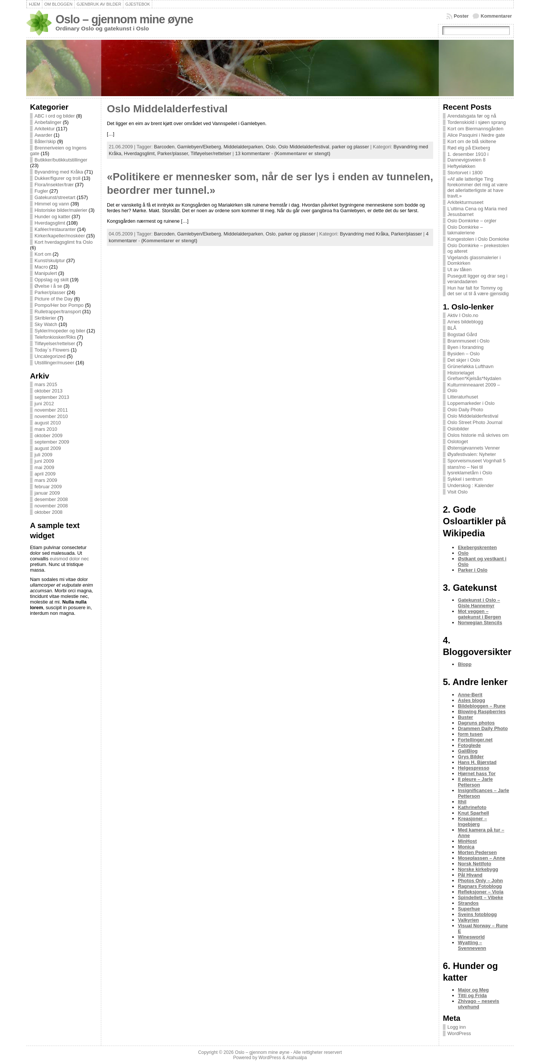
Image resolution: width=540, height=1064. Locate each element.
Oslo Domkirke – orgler (471, 220)
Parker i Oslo (473, 570)
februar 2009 (48, 486)
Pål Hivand (470, 875)
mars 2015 (45, 384)
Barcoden (164, 146)
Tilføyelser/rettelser (54, 343)
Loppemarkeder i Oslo (471, 403)
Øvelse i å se (48, 286)
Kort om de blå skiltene (471, 141)
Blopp (464, 664)
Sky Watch (45, 324)
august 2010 (47, 423)
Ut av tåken (459, 269)
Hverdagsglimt (49, 223)
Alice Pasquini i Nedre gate (476, 135)
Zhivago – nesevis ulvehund (478, 1004)
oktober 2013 (48, 391)
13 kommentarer (252, 153)
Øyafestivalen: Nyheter (471, 454)
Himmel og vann (51, 204)
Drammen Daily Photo (483, 728)
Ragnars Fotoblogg (480, 886)
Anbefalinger (48, 122)
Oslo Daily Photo (465, 409)
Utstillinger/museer (54, 362)
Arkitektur (44, 128)
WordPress (459, 1033)
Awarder (43, 135)
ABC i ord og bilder (54, 116)
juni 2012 (44, 403)
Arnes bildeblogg (465, 321)
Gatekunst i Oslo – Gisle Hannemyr (479, 602)
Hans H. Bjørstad (477, 762)
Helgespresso (473, 768)
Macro (41, 267)
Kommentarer (496, 16)
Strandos (468, 903)
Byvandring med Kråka (58, 172)
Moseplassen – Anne (481, 858)
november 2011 (51, 410)
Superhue (469, 909)
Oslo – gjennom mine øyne (124, 19)
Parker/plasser (50, 292)
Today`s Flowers (51, 350)
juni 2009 (44, 461)
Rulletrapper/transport (57, 311)
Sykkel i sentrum (465, 479)
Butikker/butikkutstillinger (60, 160)
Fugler (41, 191)
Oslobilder (458, 429)
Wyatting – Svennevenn (472, 945)
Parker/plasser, (173, 153)
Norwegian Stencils (480, 622)
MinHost (467, 841)
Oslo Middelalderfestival (167, 109)
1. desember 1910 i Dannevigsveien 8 (468, 157)
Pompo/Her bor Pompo (59, 305)
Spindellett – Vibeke (480, 897)
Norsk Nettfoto (474, 863)
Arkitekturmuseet (465, 202)
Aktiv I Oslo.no (462, 315)
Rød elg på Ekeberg (468, 148)
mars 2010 (45, 429)
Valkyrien (468, 920)
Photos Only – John (480, 880)
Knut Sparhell (473, 813)
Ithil (462, 801)
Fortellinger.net (475, 740)
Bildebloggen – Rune (482, 706)
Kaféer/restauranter (55, 229)
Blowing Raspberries (482, 711)
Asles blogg (471, 700)
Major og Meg (473, 990)
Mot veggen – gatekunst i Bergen (479, 614)
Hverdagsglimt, (141, 153)
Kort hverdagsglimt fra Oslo (63, 242)
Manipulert (45, 273)
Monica (466, 847)
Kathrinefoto (472, 807)
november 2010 (51, 416)
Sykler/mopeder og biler (59, 331)
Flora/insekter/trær (54, 184)
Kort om (42, 254)
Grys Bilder (471, 756)
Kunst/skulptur (49, 260)
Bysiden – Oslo (463, 353)
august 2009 (47, 448)
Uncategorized (50, 356)
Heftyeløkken (461, 166)
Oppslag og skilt (51, 279)
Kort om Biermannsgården (475, 128)
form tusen (470, 734)
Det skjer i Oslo (463, 360)
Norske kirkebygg (478, 869)
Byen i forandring (465, 347)
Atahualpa (296, 1057)
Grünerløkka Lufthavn (470, 366)
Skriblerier (45, 318)
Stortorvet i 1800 (465, 172)
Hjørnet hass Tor (477, 773)
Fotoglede (469, 745)
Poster (461, 16)
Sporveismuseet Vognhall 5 (476, 460)
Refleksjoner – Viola (480, 892)
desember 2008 (51, 499)
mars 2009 (45, 480)
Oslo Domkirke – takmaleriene (465, 229)
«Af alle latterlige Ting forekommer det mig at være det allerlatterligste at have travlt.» (477, 187)
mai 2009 (44, 467)
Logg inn (456, 1027)
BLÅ (451, 328)
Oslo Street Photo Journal (474, 422)
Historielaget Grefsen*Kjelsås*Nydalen (474, 375)
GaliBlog (468, 751)
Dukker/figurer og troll (57, 178)
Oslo (271, 146)
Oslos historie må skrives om (478, 435)
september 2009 (51, 442)
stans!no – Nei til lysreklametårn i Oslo (469, 469)
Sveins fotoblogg (477, 914)
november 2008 (51, 506)
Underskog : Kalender (470, 485)
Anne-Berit (470, 694)
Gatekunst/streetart (54, 197)
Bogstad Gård (462, 334)
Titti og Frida (472, 995)
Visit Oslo (457, 492)
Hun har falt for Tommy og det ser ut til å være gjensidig (478, 290)
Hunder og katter (52, 216)
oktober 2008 (48, 512)
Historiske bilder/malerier (60, 210)
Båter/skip (45, 141)
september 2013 (51, 397)
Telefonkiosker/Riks (55, 337)
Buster (465, 717)
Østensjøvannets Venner (473, 448)
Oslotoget (457, 441)
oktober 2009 (48, 435)
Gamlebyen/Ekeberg (199, 146)
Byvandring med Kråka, (365, 234)
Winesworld (471, 937)
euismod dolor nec (69, 558)
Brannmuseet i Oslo (468, 341)
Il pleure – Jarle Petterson (475, 782)
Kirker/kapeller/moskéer (59, 235)
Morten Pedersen (477, 852)
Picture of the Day (53, 299)
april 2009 (45, 474)
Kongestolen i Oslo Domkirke (478, 239)
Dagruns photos (476, 723)
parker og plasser (350, 146)
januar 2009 (47, 493)
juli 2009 (43, 454)
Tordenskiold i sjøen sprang (476, 122)
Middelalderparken (243, 146)
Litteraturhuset (462, 397)
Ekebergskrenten (477, 547)
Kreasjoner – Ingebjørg (472, 821)
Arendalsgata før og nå (471, 116)
